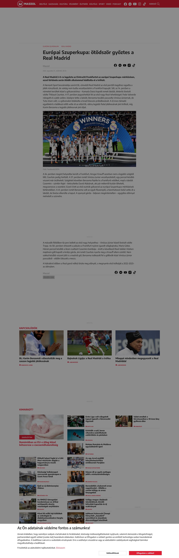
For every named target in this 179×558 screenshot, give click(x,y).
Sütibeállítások (112, 553)
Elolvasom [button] (60, 548)
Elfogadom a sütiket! (145, 553)
